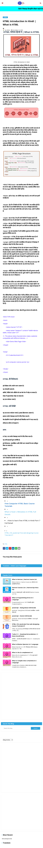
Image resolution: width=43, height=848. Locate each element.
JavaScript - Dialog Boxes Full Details (24, 608)
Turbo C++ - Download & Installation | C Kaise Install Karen (25, 635)
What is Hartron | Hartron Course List (24, 579)
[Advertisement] (21, 696)
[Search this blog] (17, 728)
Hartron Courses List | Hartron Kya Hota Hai (25, 588)
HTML (5, 544)
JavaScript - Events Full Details (22, 616)
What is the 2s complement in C (22, 652)
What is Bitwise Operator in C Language (25, 644)
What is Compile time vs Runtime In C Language (24, 661)
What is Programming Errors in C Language (22, 598)
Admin (8, 30)
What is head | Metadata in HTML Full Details (20, 513)
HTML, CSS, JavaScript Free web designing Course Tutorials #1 (25, 625)
